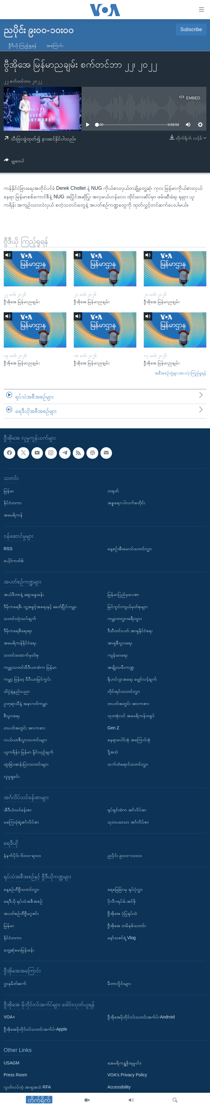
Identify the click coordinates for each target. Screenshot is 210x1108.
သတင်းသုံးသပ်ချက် (20, 618)
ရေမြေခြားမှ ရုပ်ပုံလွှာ (125, 889)
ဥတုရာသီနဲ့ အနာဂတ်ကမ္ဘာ (25, 703)
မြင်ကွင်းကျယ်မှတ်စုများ (127, 606)
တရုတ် (113, 490)
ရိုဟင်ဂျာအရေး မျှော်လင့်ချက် (132, 679)
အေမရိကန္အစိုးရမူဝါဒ (124, 1062)
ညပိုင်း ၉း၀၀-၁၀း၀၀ (124, 855)
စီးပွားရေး (12, 715)
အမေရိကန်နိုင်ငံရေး (20, 642)
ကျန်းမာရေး (117, 655)
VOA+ (9, 1017)
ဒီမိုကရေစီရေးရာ (18, 630)
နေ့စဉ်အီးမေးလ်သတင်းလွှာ (129, 548)
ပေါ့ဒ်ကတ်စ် (14, 560)
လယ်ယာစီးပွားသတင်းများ (25, 739)
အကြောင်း (54, 45)
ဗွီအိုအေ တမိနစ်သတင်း (126, 925)
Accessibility (119, 1087)
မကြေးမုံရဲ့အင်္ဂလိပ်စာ (21, 821)
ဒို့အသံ (112, 751)
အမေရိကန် (13, 514)
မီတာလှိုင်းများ (119, 983)
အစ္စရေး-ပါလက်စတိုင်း (126, 502)
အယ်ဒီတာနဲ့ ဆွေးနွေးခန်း (24, 594)
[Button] (14, 162)
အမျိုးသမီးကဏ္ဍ (120, 667)
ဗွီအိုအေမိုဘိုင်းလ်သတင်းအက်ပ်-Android (141, 1017)
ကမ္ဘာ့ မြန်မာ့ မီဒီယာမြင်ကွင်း (27, 679)
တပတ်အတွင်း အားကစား (24, 727)
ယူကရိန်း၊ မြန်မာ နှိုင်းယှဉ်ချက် (29, 751)
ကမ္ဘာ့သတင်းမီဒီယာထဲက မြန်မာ (30, 667)
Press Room (15, 1075)
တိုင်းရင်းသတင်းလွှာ (123, 691)
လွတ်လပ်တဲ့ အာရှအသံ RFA (27, 1087)
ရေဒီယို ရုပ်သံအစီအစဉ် (23, 901)
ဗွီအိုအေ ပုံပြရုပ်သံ (122, 913)
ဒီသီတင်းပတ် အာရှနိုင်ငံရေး (129, 630)
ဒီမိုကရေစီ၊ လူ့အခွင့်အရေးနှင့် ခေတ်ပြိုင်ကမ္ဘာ (40, 606)
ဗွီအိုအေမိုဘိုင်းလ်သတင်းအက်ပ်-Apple (35, 1029)
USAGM (11, 1062)
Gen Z (113, 727)
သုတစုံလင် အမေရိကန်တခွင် (131, 715)
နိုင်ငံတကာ (13, 502)
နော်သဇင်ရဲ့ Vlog (121, 937)
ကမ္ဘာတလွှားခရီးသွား (124, 618)
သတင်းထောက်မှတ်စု (21, 655)
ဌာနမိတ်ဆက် (15, 983)
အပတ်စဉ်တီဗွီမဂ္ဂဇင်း (21, 913)
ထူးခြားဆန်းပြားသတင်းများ (26, 764)
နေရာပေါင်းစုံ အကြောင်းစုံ (128, 739)
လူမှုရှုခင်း (11, 776)
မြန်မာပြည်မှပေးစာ (123, 594)
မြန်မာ (9, 490)
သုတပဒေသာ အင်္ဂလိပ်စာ (128, 821)
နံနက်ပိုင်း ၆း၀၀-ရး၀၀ (22, 855)
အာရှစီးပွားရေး (119, 642)
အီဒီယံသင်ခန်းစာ (18, 809)
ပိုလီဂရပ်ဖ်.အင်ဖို (121, 901)
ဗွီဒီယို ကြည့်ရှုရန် (23, 45)
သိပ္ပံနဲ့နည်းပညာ (17, 691)
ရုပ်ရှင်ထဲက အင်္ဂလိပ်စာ (126, 809)
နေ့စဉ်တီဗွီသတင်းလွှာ (21, 889)
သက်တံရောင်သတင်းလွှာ (127, 764)
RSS (8, 548)
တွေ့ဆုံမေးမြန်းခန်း (19, 949)
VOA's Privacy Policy (127, 1075)
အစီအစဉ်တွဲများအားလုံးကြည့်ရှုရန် (180, 373)
